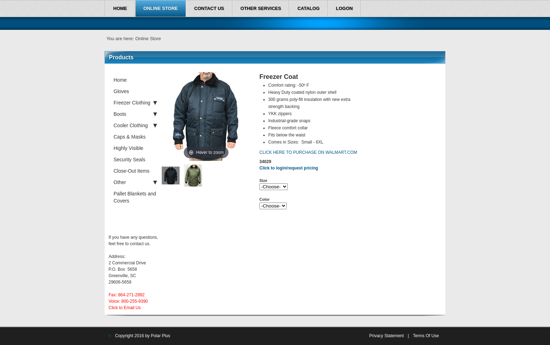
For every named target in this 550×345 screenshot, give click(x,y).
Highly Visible (128, 148)
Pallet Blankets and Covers (135, 197)
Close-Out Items (131, 171)
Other (135, 182)
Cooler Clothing (135, 125)
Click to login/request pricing (288, 168)
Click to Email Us (125, 307)
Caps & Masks (129, 137)
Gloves (121, 91)
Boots (135, 114)
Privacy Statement (386, 335)
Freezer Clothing (135, 102)
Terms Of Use (426, 335)
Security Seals (129, 159)
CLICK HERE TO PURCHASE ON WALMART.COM (308, 152)
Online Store (148, 38)
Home (120, 80)
